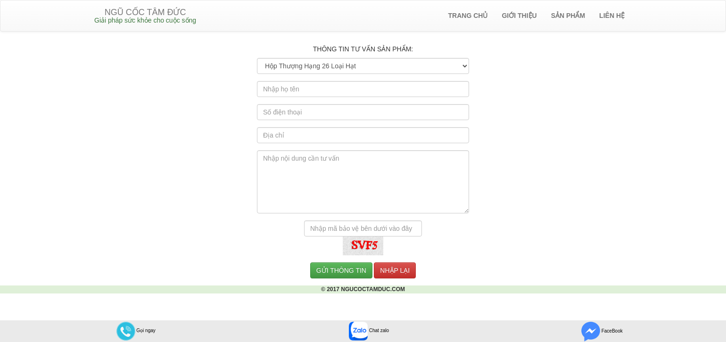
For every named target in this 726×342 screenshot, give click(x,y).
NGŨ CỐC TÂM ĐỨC (145, 16)
